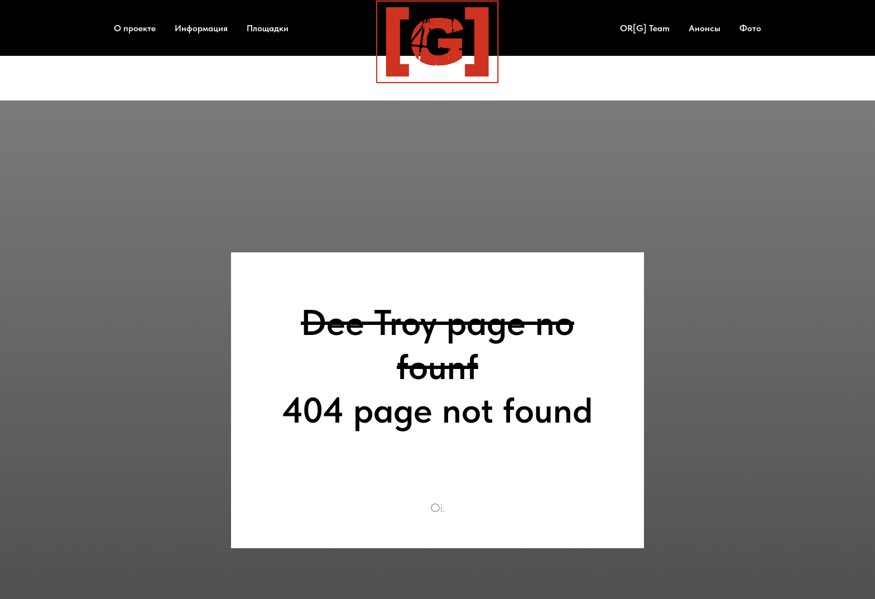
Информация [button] (201, 28)
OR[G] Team (645, 28)
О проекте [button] (135, 28)
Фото (750, 28)
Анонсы (704, 28)
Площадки (268, 28)
